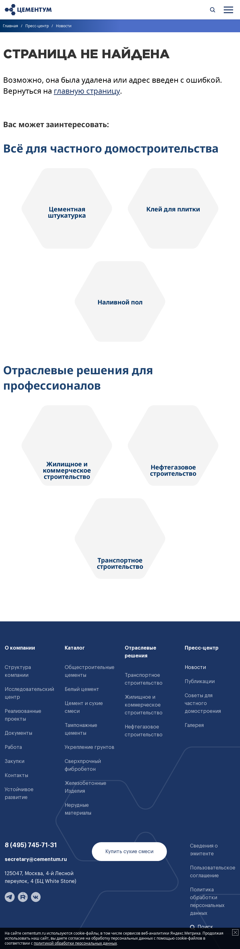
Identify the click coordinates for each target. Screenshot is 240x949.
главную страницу (87, 91)
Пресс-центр (37, 26)
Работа (13, 747)
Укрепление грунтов (89, 747)
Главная (10, 26)
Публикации (200, 681)
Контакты (16, 775)
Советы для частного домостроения (203, 703)
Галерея (194, 725)
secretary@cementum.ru (36, 859)
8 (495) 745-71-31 (31, 845)
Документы (18, 733)
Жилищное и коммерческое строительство (143, 705)
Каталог (75, 648)
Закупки (14, 761)
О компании (20, 648)
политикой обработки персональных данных (75, 943)
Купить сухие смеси (129, 851)
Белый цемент (82, 689)
